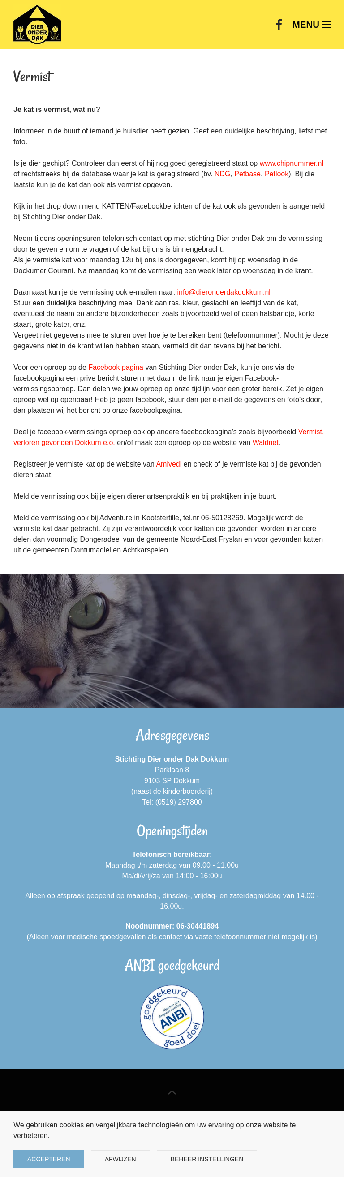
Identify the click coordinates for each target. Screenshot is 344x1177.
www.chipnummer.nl (291, 163)
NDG (223, 174)
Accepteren (48, 1159)
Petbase (247, 174)
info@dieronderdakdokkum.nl (224, 292)
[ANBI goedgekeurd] (172, 1017)
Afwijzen (120, 1159)
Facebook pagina (115, 367)
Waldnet (266, 442)
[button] (311, 24)
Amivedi (168, 464)
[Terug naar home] (37, 24)
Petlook (276, 174)
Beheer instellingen (207, 1159)
